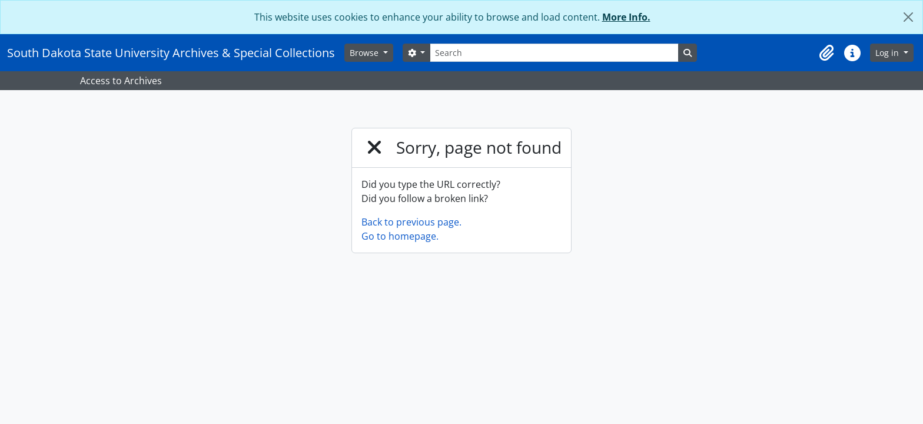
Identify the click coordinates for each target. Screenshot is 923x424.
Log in (888, 52)
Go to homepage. (400, 236)
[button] (826, 53)
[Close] (908, 17)
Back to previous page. (411, 222)
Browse (365, 52)
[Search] (554, 53)
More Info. (626, 17)
